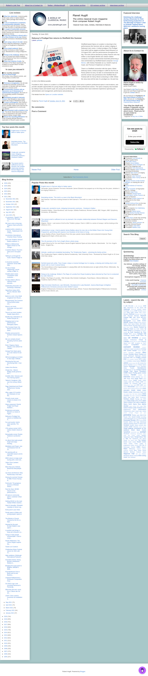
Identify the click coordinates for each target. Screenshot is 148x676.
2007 (6, 651)
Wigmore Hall (129, 454)
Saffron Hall (132, 422)
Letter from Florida (133, 382)
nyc (141, 399)
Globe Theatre (129, 368)
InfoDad (143, 290)
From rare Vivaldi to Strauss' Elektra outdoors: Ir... (14, 240)
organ (141, 406)
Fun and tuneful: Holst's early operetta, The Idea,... (12, 423)
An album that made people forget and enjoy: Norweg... (13, 441)
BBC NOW (136, 317)
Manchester (131, 386)
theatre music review (130, 442)
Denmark (138, 352)
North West (135, 397)
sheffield (126, 427)
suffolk (138, 435)
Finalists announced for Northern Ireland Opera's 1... (13, 334)
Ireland (133, 377)
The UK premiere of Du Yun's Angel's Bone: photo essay (59, 241)
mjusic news (138, 386)
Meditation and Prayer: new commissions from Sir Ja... (13, 447)
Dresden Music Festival (136, 354)
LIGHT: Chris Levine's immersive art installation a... (13, 597)
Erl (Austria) (130, 359)
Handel (133, 375)
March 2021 (9, 608)
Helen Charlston (140, 169)
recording (143, 417)
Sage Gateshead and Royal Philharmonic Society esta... (13, 388)
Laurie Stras (129, 218)
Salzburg (126, 423)
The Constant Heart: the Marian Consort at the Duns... (12, 328)
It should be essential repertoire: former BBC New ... (13, 263)
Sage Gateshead (141, 422)
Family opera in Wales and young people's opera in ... (13, 514)
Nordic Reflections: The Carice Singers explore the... (13, 542)
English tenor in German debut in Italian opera (56, 186)
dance (125, 352)
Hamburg (126, 375)
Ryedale (126, 422)
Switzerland (127, 437)
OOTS (140, 400)
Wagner (144, 447)
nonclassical (138, 395)
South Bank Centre (138, 430)
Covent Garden (132, 350)
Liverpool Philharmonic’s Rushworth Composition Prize (13, 579)
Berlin (144, 319)
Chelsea (126, 339)
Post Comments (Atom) (80, 177)
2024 (6, 188)
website (144, 448)
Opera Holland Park (130, 402)
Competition (135, 345)
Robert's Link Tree (13, 5)
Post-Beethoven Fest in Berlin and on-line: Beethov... (12, 573)
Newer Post (36, 170)
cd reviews (142, 338)
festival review (131, 363)
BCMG (125, 319)
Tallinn (132, 437)
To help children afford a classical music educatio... (12, 281)
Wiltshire (144, 453)
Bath (125, 315)
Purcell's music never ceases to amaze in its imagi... (13, 400)
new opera (126, 394)
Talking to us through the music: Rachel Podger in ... (13, 257)
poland (125, 412)
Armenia (132, 311)
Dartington (131, 352)
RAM (141, 415)
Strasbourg (133, 433)
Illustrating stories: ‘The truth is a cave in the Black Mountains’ (61, 197)
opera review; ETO (134, 406)
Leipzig (125, 382)
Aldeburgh (127, 309)
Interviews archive (117, 5)
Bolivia (134, 320)
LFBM (141, 382)
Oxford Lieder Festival (135, 408)
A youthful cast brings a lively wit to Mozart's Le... (13, 531)
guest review (142, 373)
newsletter (126, 395)
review (125, 418)
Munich (144, 386)
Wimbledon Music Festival (131, 455)
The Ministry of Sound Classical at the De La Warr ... (13, 520)
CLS (129, 343)
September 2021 (11, 207)
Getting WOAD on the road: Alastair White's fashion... (13, 502)
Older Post (115, 170)
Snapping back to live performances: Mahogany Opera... (12, 322)
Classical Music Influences (132, 102)
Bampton (126, 314)
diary (144, 352)
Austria (140, 311)
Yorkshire (132, 457)
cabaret (134, 334)
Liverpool (134, 383)
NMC (133, 395)
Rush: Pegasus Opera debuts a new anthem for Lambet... (13, 346)
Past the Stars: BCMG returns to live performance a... (12, 490)
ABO (125, 307)
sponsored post (135, 432)
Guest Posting (132, 373)
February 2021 (10, 610)
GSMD (126, 373)
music (140, 388)
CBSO (142, 335)
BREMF (126, 322)
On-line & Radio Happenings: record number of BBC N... (12, 269)
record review (136, 417)
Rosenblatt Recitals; (130, 420)
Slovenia (135, 427)
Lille (130, 383)
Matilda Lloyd (136, 227)
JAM (125, 378)
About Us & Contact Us (34, 5)
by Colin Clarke (139, 329)
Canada (132, 335)
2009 (6, 646)
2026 (6, 183)
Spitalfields (127, 432)
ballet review (134, 312)
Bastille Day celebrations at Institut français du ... (13, 317)
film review (141, 363)
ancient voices (141, 309)
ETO (140, 359)
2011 (6, 640)
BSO (139, 325)
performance (142, 409)
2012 (6, 638)
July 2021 (9, 212)
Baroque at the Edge (140, 314)
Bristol (136, 322)
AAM (144, 306)
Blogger (82, 671)
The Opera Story (132, 440)
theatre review (141, 442)
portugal (131, 412)
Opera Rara (137, 404)
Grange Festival (141, 370)
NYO (144, 399)
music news (136, 390)
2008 (6, 648)
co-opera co (138, 343)
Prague (136, 412)
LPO (138, 385)
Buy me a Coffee (138, 116)
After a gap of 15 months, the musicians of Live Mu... (13, 394)
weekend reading (128, 450)
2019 (6, 619)
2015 (6, 630)
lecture (130, 380)
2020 (6, 616)
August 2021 (10, 209)
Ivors (145, 377)
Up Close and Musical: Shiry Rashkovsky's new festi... (14, 473)
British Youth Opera (129, 324)
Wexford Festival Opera (138, 452)
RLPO (140, 418)
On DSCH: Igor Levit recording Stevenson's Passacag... (13, 585)
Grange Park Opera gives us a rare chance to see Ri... (13, 352)
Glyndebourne (141, 368)
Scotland (126, 425)
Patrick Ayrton (136, 211)
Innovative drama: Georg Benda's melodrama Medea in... (13, 561)
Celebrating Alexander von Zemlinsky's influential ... (13, 286)
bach (125, 312)
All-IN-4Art (133, 309)
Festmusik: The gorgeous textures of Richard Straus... (13, 484)
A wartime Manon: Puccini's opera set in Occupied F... (13, 251)
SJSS (130, 427)
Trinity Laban (138, 443)
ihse (145, 375)
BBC (130, 317)
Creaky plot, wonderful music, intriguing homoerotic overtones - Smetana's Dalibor (68, 208)
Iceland (140, 375)
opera (144, 400)
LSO (141, 385)
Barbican (131, 314)
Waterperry (132, 448)
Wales (125, 449)
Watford (139, 448)
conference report (128, 349)
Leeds (135, 380)
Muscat (137, 388)
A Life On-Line (128, 306)
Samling (131, 423)
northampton (143, 397)
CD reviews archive (97, 5)
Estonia (136, 359)
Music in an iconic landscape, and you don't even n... (13, 308)
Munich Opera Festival (129, 388)
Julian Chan (133, 192)
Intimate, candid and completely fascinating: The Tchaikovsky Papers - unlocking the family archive (73, 252)
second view (142, 425)
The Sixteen (142, 440)
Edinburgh (131, 356)
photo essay (135, 411)
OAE (128, 400)
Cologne (126, 344)
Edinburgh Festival (140, 356)
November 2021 (11, 201)
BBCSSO (143, 317)
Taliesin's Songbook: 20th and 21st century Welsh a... (13, 382)
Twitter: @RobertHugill (56, 5)
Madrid (125, 386)
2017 (6, 624)
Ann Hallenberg (140, 208)
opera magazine (141, 402)
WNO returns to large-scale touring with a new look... (13, 459)
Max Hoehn (134, 173)
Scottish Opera (134, 425)
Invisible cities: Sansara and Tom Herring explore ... (13, 376)
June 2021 (9, 215)
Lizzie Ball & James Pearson (134, 195)
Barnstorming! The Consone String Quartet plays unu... (14, 302)
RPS (137, 420)
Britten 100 (138, 324)
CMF (132, 343)
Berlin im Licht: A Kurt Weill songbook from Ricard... (13, 297)
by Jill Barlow (136, 330)
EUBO (144, 359)
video (138, 447)
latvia (145, 378)
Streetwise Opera (141, 433)
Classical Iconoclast (143, 281)
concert (144, 344)
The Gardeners (133, 438)
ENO (125, 359)
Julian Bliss (136, 226)
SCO (144, 423)
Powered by (135, 149)
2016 (6, 627)
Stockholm (126, 433)
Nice (131, 395)
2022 (6, 194)
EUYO (125, 361)
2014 (6, 632)
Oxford (126, 408)
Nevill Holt (143, 392)
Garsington (132, 366)
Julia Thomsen (136, 176)
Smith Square (142, 427)
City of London (137, 341)
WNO (140, 455)
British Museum (142, 322)
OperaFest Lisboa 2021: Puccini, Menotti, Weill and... (13, 291)
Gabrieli (126, 366)
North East (127, 397)
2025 (6, 186)
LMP (140, 383)
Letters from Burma (11, 367)
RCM (144, 415)
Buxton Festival (139, 327)
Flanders (130, 364)
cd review (133, 337)
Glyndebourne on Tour (130, 369)
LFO (145, 382)
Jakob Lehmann (137, 222)
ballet (128, 312)
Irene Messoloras (137, 168)
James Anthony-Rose (132, 203)
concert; (144, 347)
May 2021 (9, 602)
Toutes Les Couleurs (11, 547)
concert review (132, 347)
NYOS (125, 400)
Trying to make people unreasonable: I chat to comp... (13, 536)
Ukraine (136, 445)
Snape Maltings (128, 428)
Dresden (126, 354)
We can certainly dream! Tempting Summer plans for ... (13, 340)
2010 (6, 643)
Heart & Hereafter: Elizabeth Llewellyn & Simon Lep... (14, 506)
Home (76, 170)
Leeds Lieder (142, 380)
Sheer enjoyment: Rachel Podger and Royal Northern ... (13, 406)
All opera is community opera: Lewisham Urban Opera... (13, 496)
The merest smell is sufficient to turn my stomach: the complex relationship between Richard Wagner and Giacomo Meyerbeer (18, 167)
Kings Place (139, 378)
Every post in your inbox (12, 510)
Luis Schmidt (136, 158)
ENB (134, 357)
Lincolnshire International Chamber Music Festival (13, 236)
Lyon (145, 385)
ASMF (136, 311)
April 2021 (9, 605)
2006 (6, 654)
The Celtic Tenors (131, 161)
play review (142, 411)
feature (139, 361)
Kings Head (130, 378)
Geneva (138, 366)
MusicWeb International (139, 285)
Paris (134, 409)
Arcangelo (126, 311)
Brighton (131, 322)
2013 (6, 635)
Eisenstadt (126, 357)
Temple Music (138, 437)
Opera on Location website (54, 94)
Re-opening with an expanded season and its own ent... (13, 453)
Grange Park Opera (131, 371)
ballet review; (142, 312)
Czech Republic (142, 350)
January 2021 (10, 613)
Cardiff (137, 335)
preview (39, 40)
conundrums (137, 349)
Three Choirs (128, 443)
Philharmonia (127, 411)
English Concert (141, 357)
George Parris (136, 193)
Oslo (145, 406)
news (144, 394)
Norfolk (144, 395)
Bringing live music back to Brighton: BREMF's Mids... (13, 567)
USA (140, 445)
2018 (6, 622)
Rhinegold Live (131, 418)
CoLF (144, 343)
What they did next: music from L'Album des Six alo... (13, 591)
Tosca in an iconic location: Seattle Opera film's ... (13, 313)
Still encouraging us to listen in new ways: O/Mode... (13, 358)
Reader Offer (127, 417)
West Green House (140, 450)
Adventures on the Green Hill (136, 307)
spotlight (143, 432)
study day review (129, 435)
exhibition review (131, 361)
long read (133, 385)
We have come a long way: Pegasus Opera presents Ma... (13, 225)
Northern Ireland (129, 399)
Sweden (144, 435)
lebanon (125, 380)
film (136, 363)
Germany (143, 366)
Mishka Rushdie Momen (137, 213)
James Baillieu (134, 163)
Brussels (135, 325)
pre (141, 412)
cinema (131, 341)
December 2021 (11, 199)
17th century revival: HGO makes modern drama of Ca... (13, 430)
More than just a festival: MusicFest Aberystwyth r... (13, 468)
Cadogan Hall (141, 334)
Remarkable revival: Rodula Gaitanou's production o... (13, 435)
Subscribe (134, 142)
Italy (142, 377)
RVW (144, 420)
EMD (131, 357)
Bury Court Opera (128, 327)
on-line (132, 400)
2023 (6, 191)
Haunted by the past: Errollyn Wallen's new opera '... (12, 526)
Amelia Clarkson (137, 198)
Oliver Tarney (136, 177)
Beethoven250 (134, 319)
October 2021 (10, 204)
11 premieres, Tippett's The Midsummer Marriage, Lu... (13, 219)
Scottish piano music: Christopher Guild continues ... (11, 275)
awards (144, 311)
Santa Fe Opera (138, 423)
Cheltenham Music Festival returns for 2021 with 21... (13, 551)
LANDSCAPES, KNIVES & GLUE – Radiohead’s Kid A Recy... (13, 231)
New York (132, 394)
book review (141, 321)
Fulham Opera (142, 364)
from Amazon (134, 261)
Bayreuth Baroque (133, 315)
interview (127, 377)
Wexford (126, 452)
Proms (134, 415)
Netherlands (136, 392)
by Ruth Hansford (134, 332)
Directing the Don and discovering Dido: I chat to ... (13, 363)
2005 (6, 657)
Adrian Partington (137, 165)
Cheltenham (133, 339)
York (129, 457)
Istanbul (138, 377)
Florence (135, 364)
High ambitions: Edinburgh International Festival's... (13, 556)
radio (138, 415)
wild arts (138, 453)
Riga (137, 418)
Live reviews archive (77, 5)
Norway (137, 399)
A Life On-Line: (138, 306)
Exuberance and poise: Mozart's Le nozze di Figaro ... (12, 412)
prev (145, 412)
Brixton (131, 325)
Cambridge (127, 335)
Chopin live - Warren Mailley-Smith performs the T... (13, 371)
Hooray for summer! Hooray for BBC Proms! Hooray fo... (13, 478)
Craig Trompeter (131, 189)
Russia (141, 420)
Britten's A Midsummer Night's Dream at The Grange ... (12, 245)
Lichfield (126, 383)
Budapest (143, 325)
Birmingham (127, 321)
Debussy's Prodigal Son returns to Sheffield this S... (13, 417)
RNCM (144, 418)
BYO (130, 334)
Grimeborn (143, 371)
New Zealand (138, 394)
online (136, 400)
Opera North (128, 404)
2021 (6, 196)
